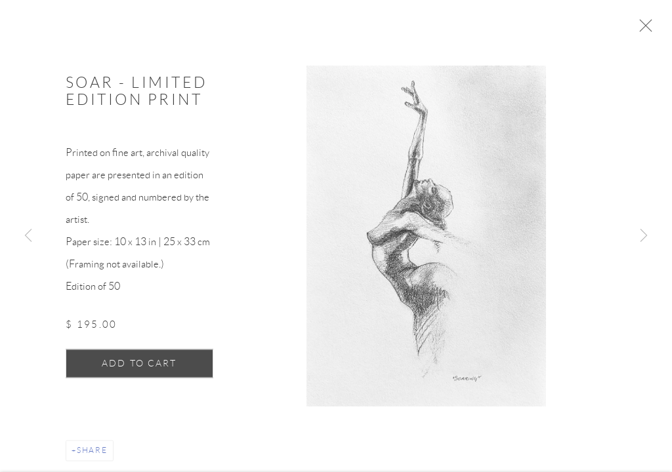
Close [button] (647, 29)
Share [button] (92, 454)
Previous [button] (28, 236)
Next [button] (644, 236)
